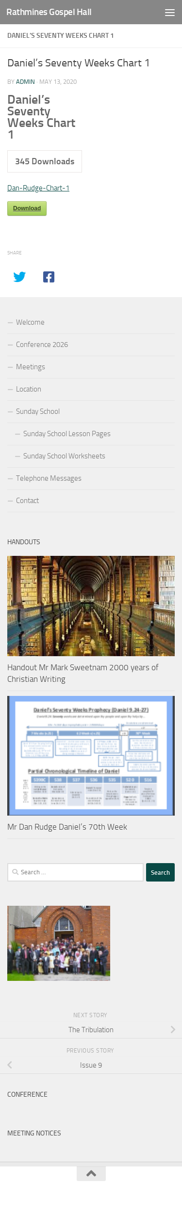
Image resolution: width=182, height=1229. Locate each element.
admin (25, 81)
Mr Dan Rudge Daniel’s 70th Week (67, 827)
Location (28, 389)
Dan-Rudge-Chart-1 (38, 188)
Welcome (30, 322)
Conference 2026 (42, 344)
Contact (27, 500)
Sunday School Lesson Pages (67, 433)
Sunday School (38, 411)
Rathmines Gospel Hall (49, 11)
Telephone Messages (49, 478)
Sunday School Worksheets (64, 456)
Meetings (30, 366)
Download (27, 208)
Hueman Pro (134, 1199)
